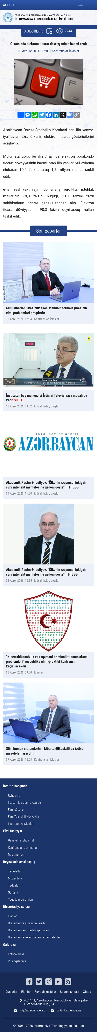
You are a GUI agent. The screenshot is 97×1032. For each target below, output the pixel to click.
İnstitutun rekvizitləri (21, 824)
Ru (12, 5)
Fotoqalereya (16, 954)
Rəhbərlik (14, 795)
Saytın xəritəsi (69, 992)
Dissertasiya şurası (16, 907)
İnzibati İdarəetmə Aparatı (24, 802)
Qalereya (9, 945)
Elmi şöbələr (16, 810)
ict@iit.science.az (32, 1010)
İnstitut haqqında (15, 786)
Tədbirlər (13, 885)
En (8, 5)
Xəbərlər (11, 992)
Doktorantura (16, 855)
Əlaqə (87, 992)
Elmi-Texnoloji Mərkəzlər (23, 817)
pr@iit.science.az (69, 1010)
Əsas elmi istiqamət (21, 840)
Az (4, 5)
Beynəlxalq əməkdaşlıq (19, 862)
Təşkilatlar (15, 871)
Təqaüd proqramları (20, 899)
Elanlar (12, 916)
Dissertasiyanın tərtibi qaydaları (28, 930)
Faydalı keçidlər (45, 992)
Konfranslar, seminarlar (23, 848)
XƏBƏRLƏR (33, 31)
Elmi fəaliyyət (12, 831)
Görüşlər (13, 892)
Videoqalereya (17, 961)
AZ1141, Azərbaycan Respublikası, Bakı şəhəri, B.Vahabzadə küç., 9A (57, 1002)
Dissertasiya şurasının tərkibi (26, 923)
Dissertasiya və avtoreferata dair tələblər (34, 937)
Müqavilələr (15, 878)
